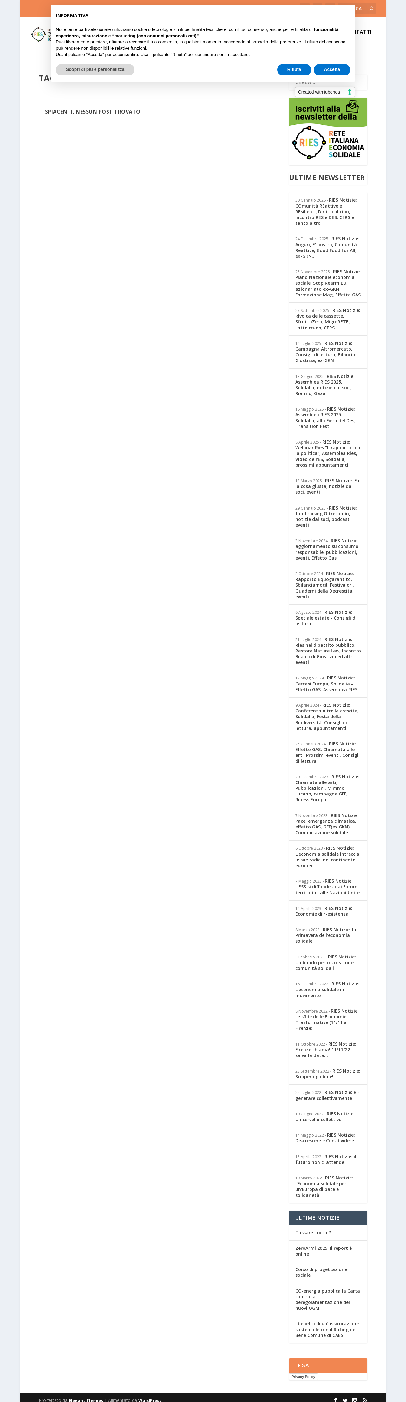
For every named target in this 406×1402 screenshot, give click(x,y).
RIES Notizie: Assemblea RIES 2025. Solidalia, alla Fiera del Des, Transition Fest (325, 412)
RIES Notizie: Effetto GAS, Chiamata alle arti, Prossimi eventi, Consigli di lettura (327, 746)
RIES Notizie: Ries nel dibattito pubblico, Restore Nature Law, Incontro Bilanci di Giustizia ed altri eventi (328, 645)
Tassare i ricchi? (313, 1227)
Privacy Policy (303, 1371)
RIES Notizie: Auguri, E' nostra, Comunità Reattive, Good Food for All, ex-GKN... (327, 241)
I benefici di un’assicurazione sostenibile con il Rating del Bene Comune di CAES (327, 1323)
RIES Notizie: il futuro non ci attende (325, 1153)
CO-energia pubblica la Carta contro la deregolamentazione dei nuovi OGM (327, 1294)
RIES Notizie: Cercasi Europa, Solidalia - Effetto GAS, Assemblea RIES (326, 677)
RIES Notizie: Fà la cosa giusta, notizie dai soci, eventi (327, 480)
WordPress (149, 1395)
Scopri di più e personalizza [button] (95, 69)
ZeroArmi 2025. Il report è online (323, 1245)
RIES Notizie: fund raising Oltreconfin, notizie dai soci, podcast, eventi (326, 511)
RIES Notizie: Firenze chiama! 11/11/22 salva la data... (325, 1044)
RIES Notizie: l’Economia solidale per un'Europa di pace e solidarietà (324, 1180)
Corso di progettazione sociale (321, 1266)
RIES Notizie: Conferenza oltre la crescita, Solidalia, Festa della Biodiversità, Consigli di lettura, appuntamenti (327, 710)
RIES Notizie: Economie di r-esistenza (323, 905)
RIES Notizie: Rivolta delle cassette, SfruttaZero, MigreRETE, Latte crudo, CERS (327, 313)
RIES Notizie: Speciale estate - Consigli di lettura (326, 612)
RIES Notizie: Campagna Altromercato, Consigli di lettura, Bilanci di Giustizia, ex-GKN (326, 346)
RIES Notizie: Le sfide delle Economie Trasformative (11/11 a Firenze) (327, 1014)
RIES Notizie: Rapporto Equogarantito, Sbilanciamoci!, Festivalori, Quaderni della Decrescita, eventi (324, 579)
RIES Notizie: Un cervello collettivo (325, 1111)
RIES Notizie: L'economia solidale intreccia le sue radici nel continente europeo (327, 851)
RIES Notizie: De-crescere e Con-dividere (325, 1132)
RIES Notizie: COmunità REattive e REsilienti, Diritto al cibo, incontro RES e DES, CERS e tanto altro (326, 205)
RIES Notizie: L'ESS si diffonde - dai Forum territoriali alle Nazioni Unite (327, 881)
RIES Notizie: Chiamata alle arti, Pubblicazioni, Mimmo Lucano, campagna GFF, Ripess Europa (327, 782)
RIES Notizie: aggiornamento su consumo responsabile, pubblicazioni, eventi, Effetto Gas (327, 543)
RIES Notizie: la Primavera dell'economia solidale (325, 929)
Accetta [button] (332, 69)
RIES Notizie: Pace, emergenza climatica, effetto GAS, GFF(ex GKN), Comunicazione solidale (327, 818)
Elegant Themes (86, 1395)
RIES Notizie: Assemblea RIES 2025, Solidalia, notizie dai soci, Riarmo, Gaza (325, 379)
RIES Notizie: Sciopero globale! (327, 1068)
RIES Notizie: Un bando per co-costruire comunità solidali (325, 956)
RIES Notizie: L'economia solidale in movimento (327, 983)
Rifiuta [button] (294, 69)
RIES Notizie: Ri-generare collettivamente (327, 1089)
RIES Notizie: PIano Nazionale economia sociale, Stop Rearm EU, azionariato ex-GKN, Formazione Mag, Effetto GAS (328, 277)
